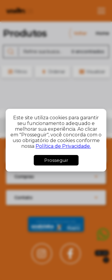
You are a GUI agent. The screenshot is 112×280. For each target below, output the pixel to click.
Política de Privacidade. (63, 146)
